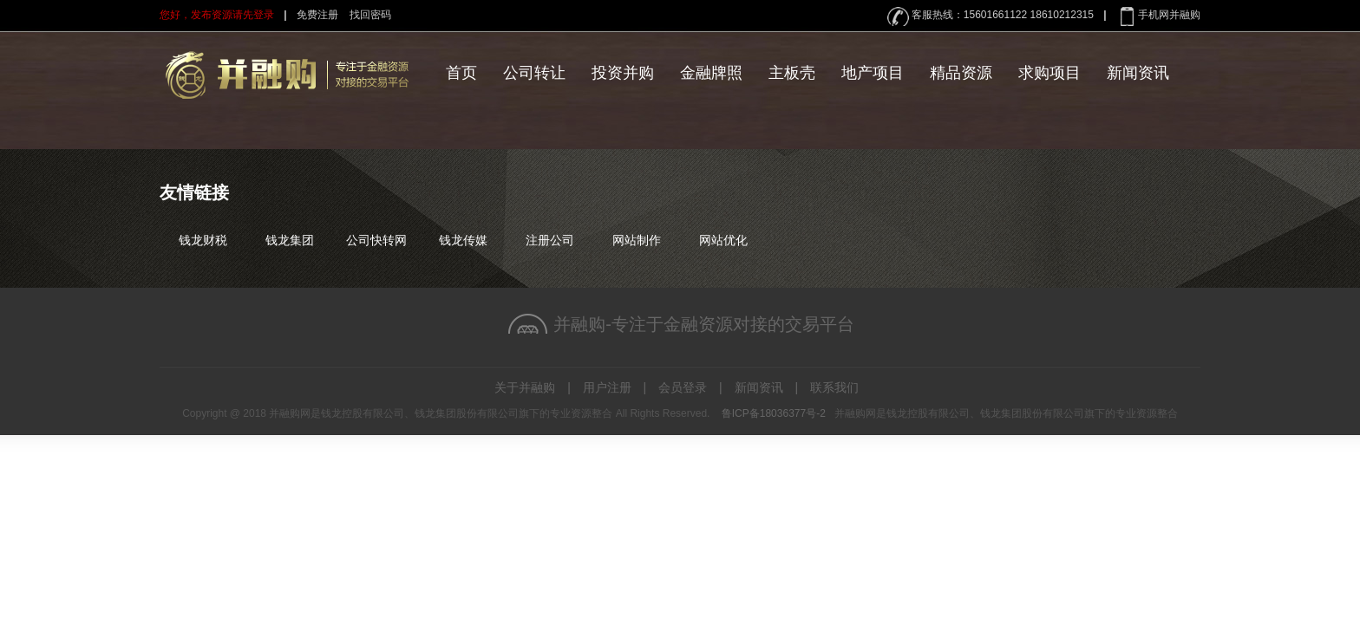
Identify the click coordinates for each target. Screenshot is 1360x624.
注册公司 (550, 240)
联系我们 (834, 387)
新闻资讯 (1138, 72)
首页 (461, 72)
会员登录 (682, 387)
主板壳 (791, 72)
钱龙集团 (289, 240)
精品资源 (961, 72)
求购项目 (1049, 72)
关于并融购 (524, 387)
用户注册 (607, 387)
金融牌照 (711, 72)
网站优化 (723, 240)
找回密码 (370, 15)
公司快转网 (376, 240)
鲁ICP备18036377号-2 (774, 413)
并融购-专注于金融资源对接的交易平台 (703, 324)
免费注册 (317, 15)
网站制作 (636, 240)
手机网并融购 (1169, 15)
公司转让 (534, 72)
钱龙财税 (203, 240)
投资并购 (623, 72)
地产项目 (872, 72)
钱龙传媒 (463, 240)
